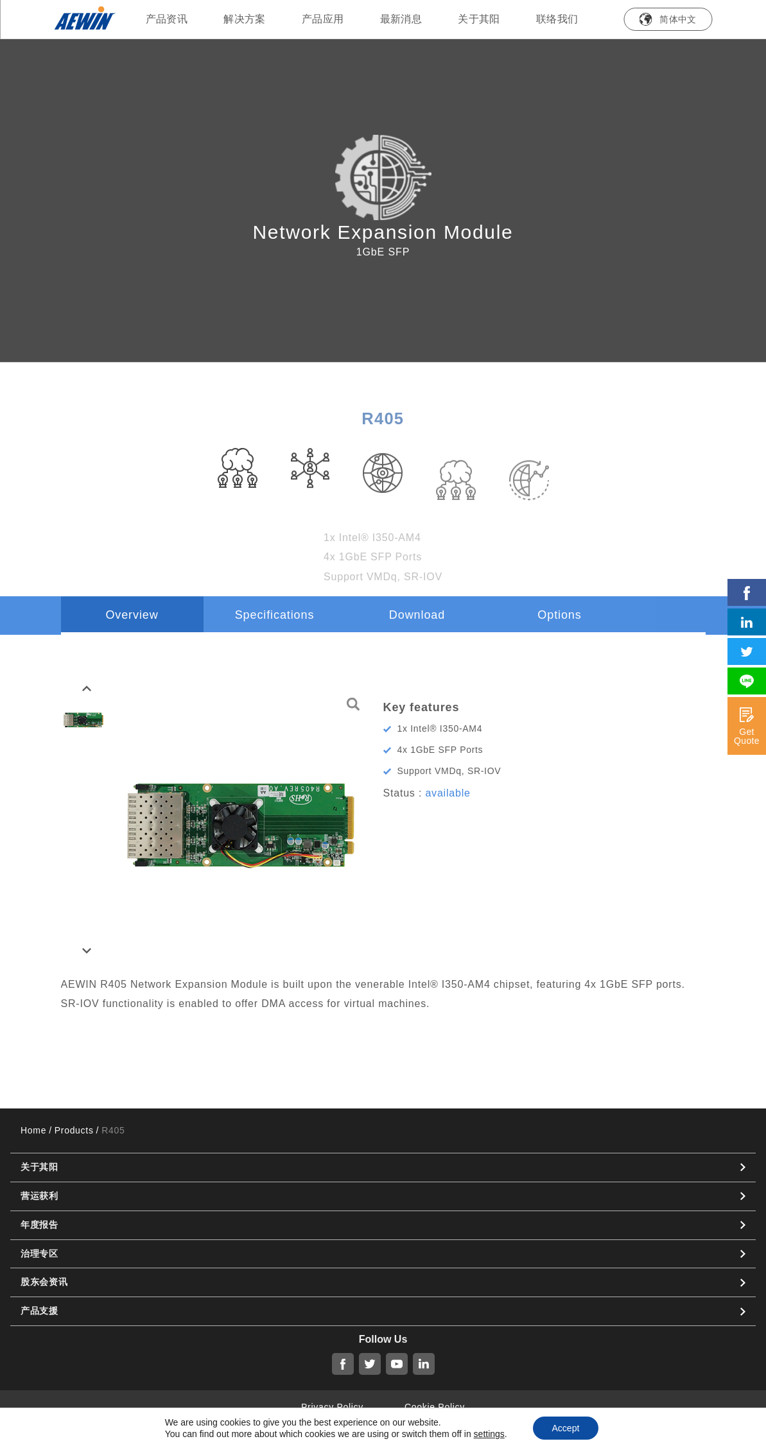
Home (33, 1130)
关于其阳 (479, 18)
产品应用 (323, 18)
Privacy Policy (332, 1407)
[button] (87, 689)
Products (74, 1130)
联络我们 (557, 18)
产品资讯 (167, 18)
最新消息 (401, 18)
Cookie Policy (435, 1407)
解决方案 (244, 18)
